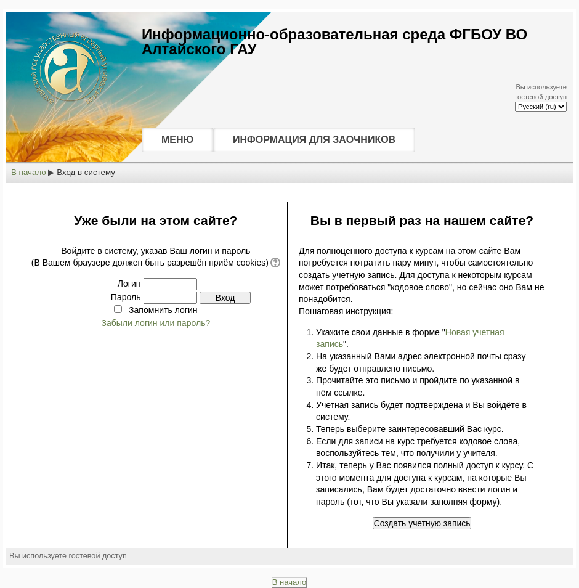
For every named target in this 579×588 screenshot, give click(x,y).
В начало (28, 172)
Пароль (126, 297)
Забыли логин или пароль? (155, 323)
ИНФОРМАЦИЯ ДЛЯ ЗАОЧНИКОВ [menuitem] (314, 139)
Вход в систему (86, 172)
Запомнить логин (163, 310)
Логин (129, 283)
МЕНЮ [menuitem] (177, 139)
